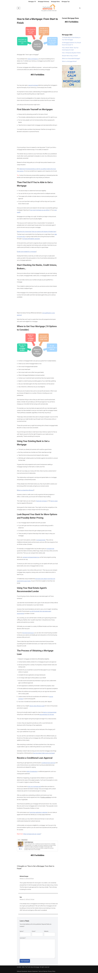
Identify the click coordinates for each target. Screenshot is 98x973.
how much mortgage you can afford (39, 210)
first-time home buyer (28, 633)
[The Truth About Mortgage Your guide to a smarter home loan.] (49, 8)
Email (34, 931)
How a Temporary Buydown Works (71, 52)
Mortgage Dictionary (43, 1)
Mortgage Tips (66, 1)
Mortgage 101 (32, 1)
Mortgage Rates (55, 1)
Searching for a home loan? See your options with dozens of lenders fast (36, 231)
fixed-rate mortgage (41, 501)
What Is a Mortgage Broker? (69, 61)
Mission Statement (33, 971)
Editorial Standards (22, 971)
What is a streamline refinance (25, 490)
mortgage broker (41, 540)
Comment (23, 938)
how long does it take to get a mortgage (43, 753)
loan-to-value (54, 501)
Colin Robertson (28, 842)
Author (19, 839)
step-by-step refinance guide (37, 706)
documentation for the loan (46, 714)
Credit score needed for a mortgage (26, 251)
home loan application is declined (38, 812)
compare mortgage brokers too (31, 557)
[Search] (79, 8)
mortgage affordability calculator (31, 238)
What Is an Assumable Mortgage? (71, 58)
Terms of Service (42, 971)
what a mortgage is (33, 58)
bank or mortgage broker (49, 712)
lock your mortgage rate (34, 786)
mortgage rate (50, 548)
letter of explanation (32, 771)
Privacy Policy (51, 971)
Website (46, 931)
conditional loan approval (48, 762)
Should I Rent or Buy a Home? (70, 55)
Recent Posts (24, 839)
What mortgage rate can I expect (32, 834)
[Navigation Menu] (18, 8)
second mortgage (33, 85)
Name (22, 931)
